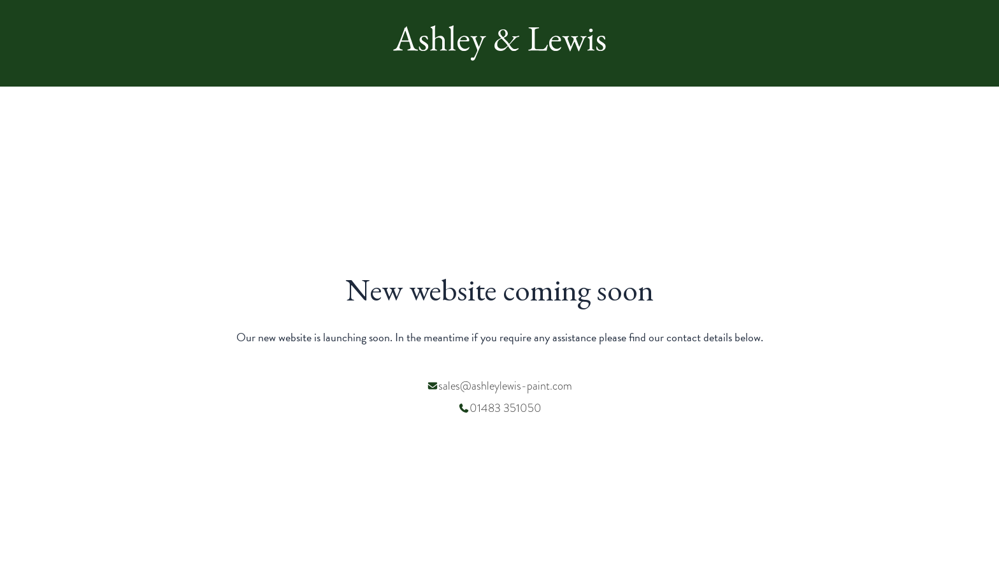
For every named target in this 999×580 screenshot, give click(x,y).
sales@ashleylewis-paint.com (505, 385)
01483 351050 (506, 408)
